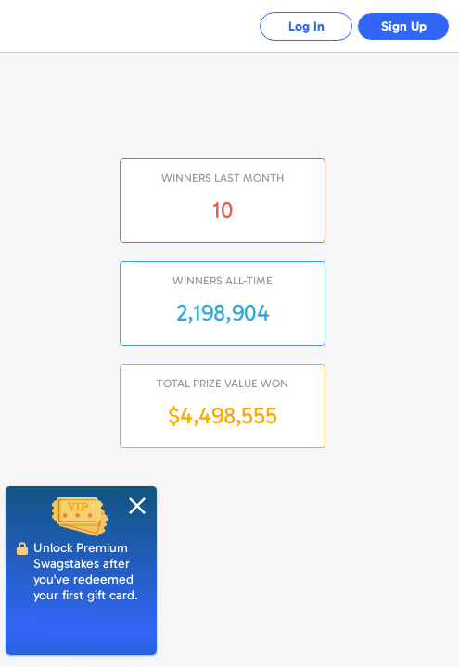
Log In (306, 26)
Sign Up (404, 26)
